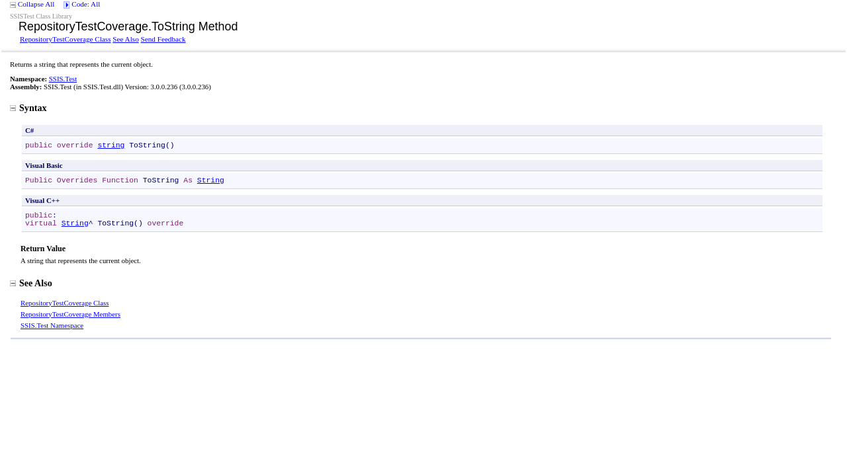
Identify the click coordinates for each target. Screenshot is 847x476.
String (210, 180)
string (110, 145)
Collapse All (36, 4)
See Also (125, 39)
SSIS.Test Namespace (52, 325)
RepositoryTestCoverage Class (65, 39)
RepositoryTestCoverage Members (70, 314)
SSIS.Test (63, 79)
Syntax (28, 107)
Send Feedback (163, 39)
